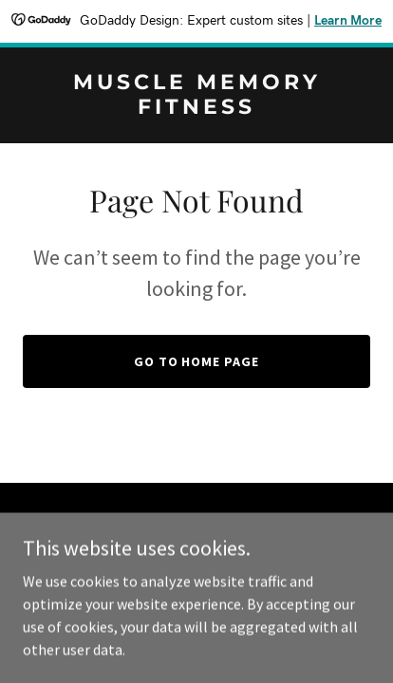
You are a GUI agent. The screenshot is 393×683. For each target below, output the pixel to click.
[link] (196, 108)
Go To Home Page (197, 361)
